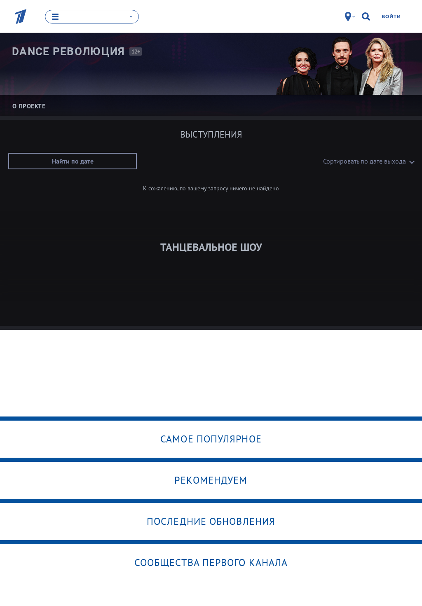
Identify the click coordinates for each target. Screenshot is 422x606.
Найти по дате (73, 161)
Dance (68, 51)
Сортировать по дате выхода (364, 161)
